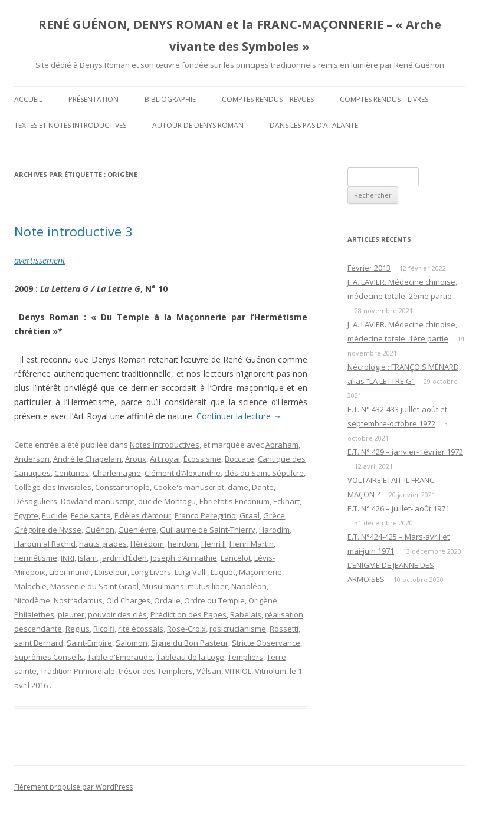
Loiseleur (110, 572)
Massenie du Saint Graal (94, 586)
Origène (262, 600)
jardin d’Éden (123, 558)
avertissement (39, 260)
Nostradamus (78, 600)
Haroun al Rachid (45, 543)
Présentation (93, 99)
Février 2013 (369, 267)
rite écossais (140, 628)
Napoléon (249, 586)
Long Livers (151, 572)
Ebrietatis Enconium (234, 501)
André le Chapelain (87, 458)
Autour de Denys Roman (198, 125)
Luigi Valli (191, 572)
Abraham (281, 444)
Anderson (32, 458)
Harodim (274, 529)
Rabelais (245, 614)
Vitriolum (270, 671)
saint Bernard (38, 642)
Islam (87, 558)
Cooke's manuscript (188, 487)
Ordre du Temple (214, 600)
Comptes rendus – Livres (384, 99)
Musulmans (163, 586)
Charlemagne (117, 473)
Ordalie (167, 600)
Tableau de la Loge (190, 657)
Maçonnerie (260, 572)
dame (238, 487)
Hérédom (147, 543)
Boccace (239, 458)
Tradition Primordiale (77, 671)
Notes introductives (164, 444)
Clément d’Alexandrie (183, 473)
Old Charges (128, 600)
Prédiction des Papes (188, 614)
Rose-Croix (186, 628)
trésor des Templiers (156, 671)
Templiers (245, 657)
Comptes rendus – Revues (268, 99)
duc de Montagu (167, 501)
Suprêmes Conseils (49, 657)
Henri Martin (251, 543)
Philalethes (34, 614)
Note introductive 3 (73, 231)
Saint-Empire (89, 642)
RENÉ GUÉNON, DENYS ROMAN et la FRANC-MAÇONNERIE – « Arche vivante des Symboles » (239, 35)
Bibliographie (170, 99)
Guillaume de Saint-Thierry (207, 529)
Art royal (165, 458)
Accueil (28, 99)
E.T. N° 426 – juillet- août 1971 (398, 508)
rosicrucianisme (237, 628)
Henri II (213, 543)
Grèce (274, 515)
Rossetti (284, 628)
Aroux (135, 458)
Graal (250, 515)
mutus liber (208, 586)
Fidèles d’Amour (142, 515)
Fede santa (91, 515)
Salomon (131, 642)
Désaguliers (35, 501)
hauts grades (103, 543)
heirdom (183, 543)
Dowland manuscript (97, 501)
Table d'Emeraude (120, 657)
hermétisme (35, 558)
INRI (67, 558)
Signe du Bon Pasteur (189, 642)
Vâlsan (208, 671)
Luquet (223, 572)
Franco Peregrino (205, 515)
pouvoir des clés (117, 614)
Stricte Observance (266, 642)
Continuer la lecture (238, 416)
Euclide (54, 515)
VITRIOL (238, 671)
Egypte (26, 515)
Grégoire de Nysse (47, 529)
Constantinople (122, 487)
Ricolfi (103, 628)
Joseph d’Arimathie (183, 558)
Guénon (99, 529)
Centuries (71, 473)
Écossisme (202, 458)
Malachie (30, 586)
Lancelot (236, 558)
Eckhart (286, 501)
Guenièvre (137, 529)
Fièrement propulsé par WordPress (73, 787)
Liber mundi (70, 572)
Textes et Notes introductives (70, 125)
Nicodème (32, 600)
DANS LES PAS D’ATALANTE (314, 125)
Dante (263, 487)
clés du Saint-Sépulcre (264, 473)
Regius (77, 628)
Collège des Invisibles (52, 487)
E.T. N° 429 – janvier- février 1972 (405, 451)
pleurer (71, 614)
